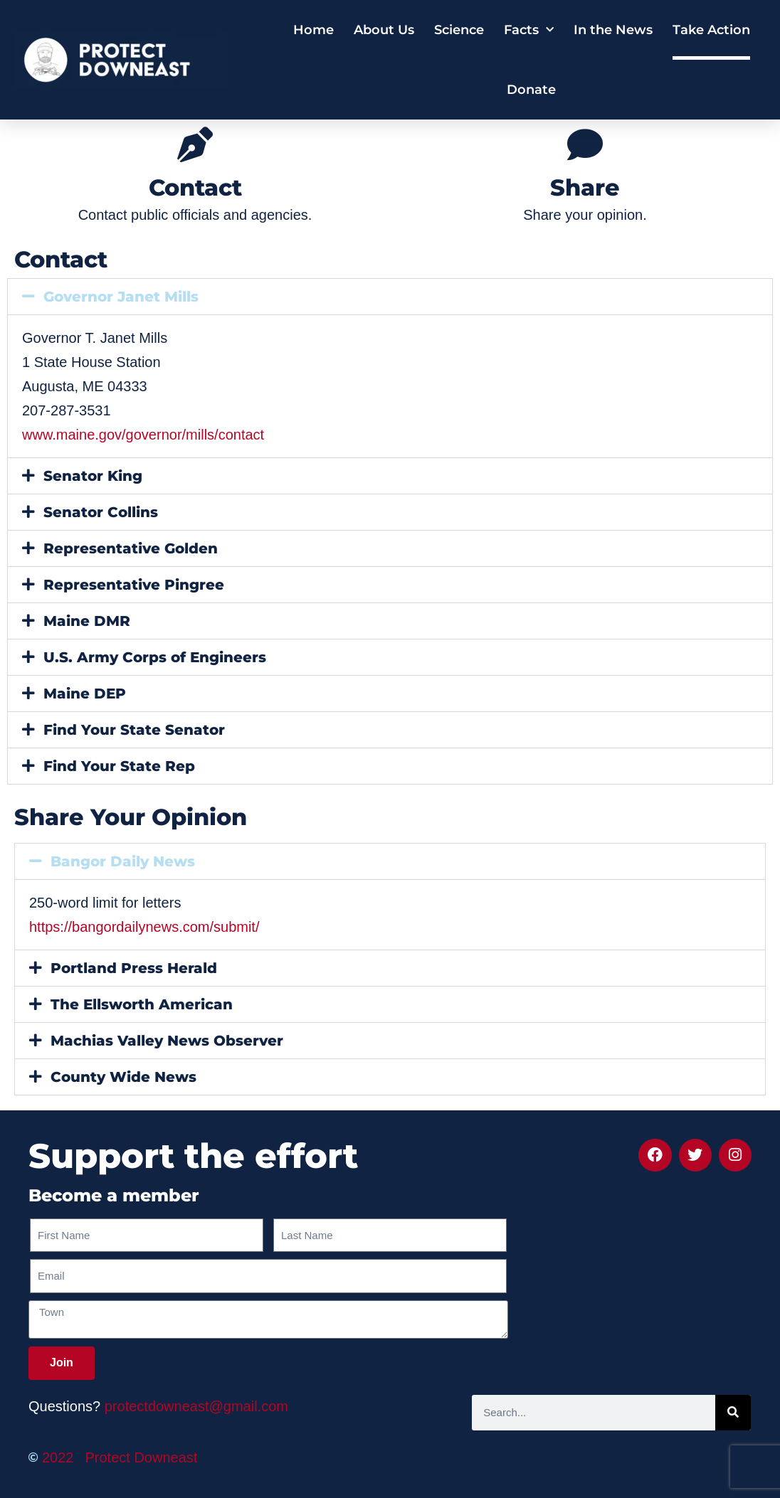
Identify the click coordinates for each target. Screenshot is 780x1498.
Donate (531, 89)
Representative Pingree (133, 584)
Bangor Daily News (123, 861)
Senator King (92, 475)
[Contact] (195, 144)
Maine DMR (86, 621)
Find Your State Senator (134, 729)
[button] (390, 296)
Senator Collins (100, 512)
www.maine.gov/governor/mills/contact (143, 434)
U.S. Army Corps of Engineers (154, 657)
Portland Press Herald (134, 968)
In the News (613, 30)
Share (585, 187)
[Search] (733, 1412)
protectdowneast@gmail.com (196, 1406)
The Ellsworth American (142, 1004)
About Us (384, 30)
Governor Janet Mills (121, 296)
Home (313, 30)
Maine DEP (84, 693)
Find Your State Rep (119, 766)
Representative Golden (130, 548)
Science (459, 30)
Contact (195, 187)
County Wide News (123, 1076)
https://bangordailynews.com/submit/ (144, 927)
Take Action (711, 30)
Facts (529, 30)
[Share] (585, 144)
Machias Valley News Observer (167, 1040)
